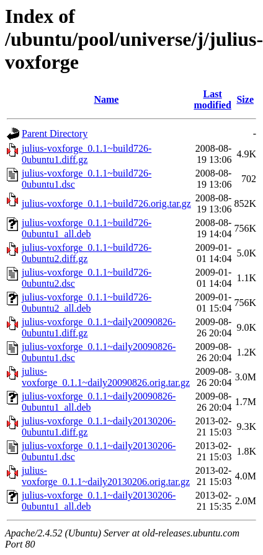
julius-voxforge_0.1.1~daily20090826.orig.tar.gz (106, 377)
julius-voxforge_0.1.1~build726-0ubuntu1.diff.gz (86, 154)
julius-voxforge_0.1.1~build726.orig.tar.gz (106, 203)
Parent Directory (54, 133)
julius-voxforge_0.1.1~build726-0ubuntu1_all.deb (86, 228)
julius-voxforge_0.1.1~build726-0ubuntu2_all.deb (86, 302)
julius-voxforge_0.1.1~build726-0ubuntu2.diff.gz (86, 253)
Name (106, 99)
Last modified (212, 99)
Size (245, 99)
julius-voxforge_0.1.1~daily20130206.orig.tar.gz (106, 476)
